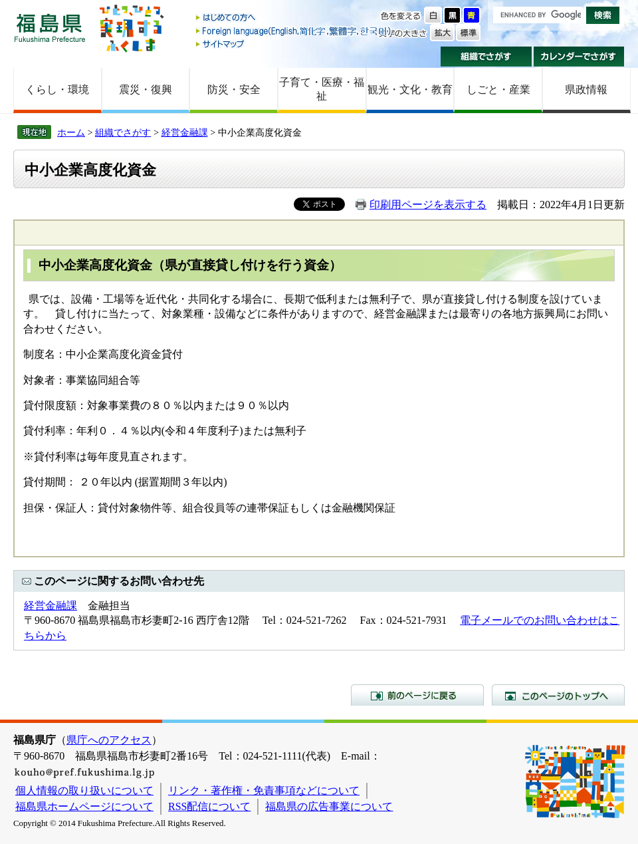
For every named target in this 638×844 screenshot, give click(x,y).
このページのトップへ (558, 695)
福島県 (49, 27)
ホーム (71, 132)
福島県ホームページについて (84, 806)
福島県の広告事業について (329, 806)
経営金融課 (184, 132)
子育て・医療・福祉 (321, 89)
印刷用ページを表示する (428, 204)
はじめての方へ (294, 18)
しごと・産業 (498, 89)
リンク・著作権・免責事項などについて (264, 790)
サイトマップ (294, 43)
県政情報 (586, 89)
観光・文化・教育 (410, 89)
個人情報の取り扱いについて (84, 790)
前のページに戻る (417, 695)
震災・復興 (145, 89)
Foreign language (294, 31)
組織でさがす (486, 57)
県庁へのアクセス (109, 740)
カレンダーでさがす (579, 57)
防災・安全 (234, 89)
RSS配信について (209, 806)
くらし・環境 (57, 89)
